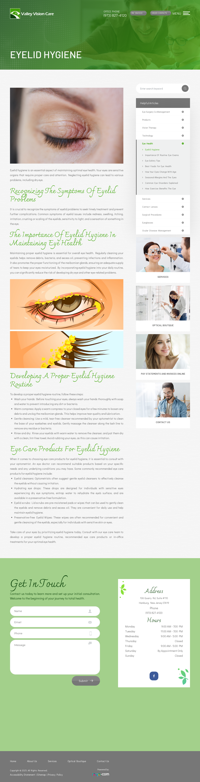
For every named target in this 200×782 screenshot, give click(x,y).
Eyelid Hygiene (153, 151)
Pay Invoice (137, 13)
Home (13, 761)
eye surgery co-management (157, 112)
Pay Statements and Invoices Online (163, 379)
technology (148, 136)
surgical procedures (153, 217)
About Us (32, 761)
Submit (83, 681)
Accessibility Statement (21, 774)
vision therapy (150, 128)
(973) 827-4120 (115, 15)
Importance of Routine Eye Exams (163, 156)
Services (163, 280)
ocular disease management (158, 233)
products (147, 120)
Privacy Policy (51, 774)
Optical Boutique (163, 329)
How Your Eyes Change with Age (162, 173)
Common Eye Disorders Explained (163, 184)
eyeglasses (148, 225)
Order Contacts (159, 13)
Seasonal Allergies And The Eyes (162, 178)
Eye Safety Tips (153, 162)
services (146, 200)
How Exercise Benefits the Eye (162, 190)
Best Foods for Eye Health (160, 167)
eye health (148, 145)
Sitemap (39, 774)
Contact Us (163, 430)
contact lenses (150, 208)
